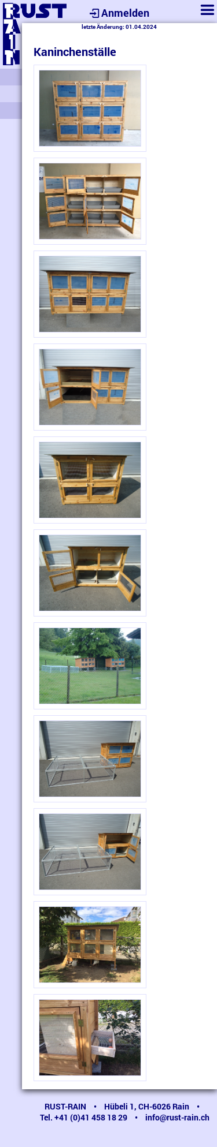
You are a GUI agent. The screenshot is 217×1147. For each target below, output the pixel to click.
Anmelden (118, 13)
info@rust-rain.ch (177, 1117)
